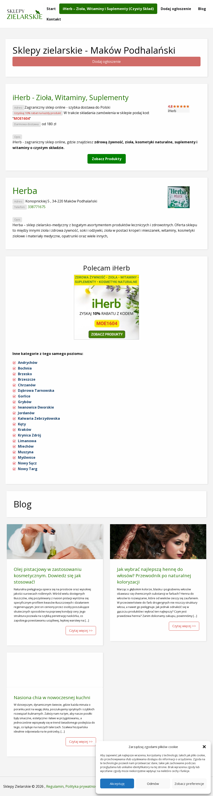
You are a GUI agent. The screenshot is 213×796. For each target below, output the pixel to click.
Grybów (24, 401)
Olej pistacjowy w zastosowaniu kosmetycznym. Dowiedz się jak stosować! (48, 575)
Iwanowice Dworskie (36, 407)
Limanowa (27, 440)
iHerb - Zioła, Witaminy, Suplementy (70, 97)
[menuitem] (51, 8)
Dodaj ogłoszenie (176, 8)
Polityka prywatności (82, 786)
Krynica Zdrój (29, 435)
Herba (24, 191)
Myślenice (26, 457)
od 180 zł (49, 124)
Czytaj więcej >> (81, 630)
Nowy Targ (27, 468)
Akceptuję (117, 783)
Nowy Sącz (27, 463)
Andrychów (27, 362)
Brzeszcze (26, 379)
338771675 (36, 206)
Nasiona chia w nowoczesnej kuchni (52, 697)
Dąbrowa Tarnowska (36, 390)
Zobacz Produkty (106, 158)
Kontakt (54, 19)
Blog (202, 8)
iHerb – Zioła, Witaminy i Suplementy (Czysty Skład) (108, 8)
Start (51, 8)
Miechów (26, 446)
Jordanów (26, 413)
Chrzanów (27, 385)
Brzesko (25, 373)
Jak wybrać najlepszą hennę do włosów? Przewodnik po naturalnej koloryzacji (154, 575)
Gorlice (24, 396)
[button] (204, 747)
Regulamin (55, 786)
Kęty (22, 424)
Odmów (153, 783)
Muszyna (25, 452)
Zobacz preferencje (189, 783)
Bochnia (25, 368)
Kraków (24, 429)
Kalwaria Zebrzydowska (39, 418)
